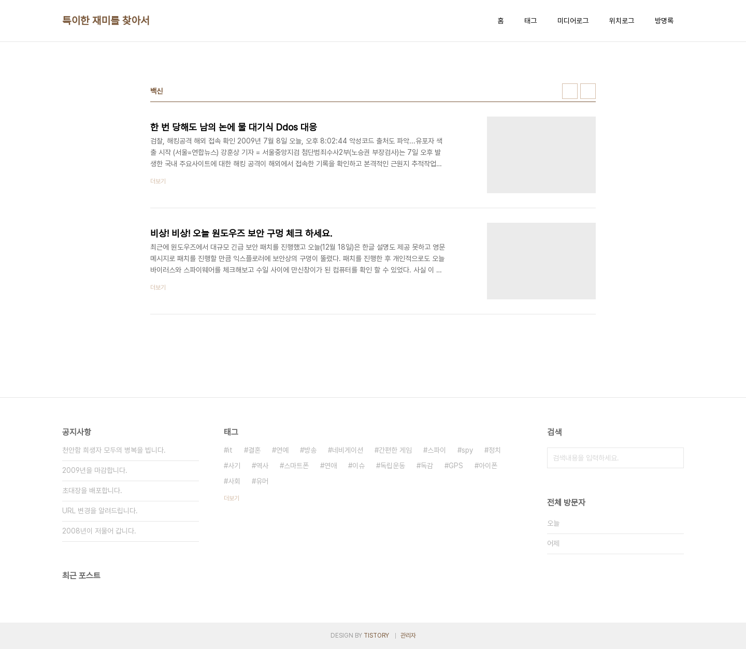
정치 (495, 450)
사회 (234, 481)
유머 (262, 481)
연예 (282, 450)
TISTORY (376, 635)
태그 (530, 21)
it (230, 450)
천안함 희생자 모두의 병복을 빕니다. (114, 450)
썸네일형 (570, 91)
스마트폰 (296, 465)
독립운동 (392, 465)
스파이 (436, 450)
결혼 (254, 450)
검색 (673, 458)
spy (467, 450)
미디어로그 (573, 21)
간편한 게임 (395, 450)
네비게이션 (347, 450)
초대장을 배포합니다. (92, 490)
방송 (310, 450)
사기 (234, 465)
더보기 (231, 498)
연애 (330, 465)
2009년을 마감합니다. (94, 470)
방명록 (664, 21)
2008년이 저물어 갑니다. (99, 531)
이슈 (358, 465)
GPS (456, 465)
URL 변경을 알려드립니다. (100, 511)
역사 (262, 465)
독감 (427, 465)
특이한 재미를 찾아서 (106, 21)
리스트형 (588, 91)
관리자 (408, 635)
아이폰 (488, 465)
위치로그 (621, 21)
